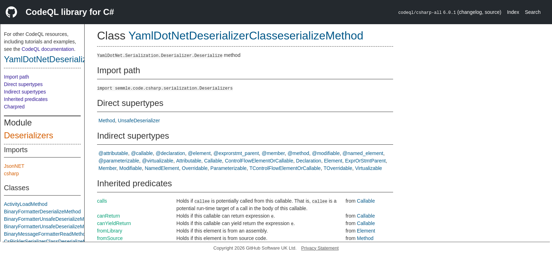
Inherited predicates (26, 99)
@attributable (113, 153)
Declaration (308, 161)
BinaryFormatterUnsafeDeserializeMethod (50, 219)
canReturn (108, 216)
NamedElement (162, 168)
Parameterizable (228, 168)
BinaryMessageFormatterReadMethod (46, 234)
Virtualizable (368, 168)
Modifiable (130, 168)
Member (107, 168)
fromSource (110, 238)
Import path (16, 77)
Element (333, 161)
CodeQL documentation (48, 49)
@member (273, 153)
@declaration (170, 153)
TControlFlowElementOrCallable (285, 168)
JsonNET (14, 166)
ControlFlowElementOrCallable (259, 161)
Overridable (195, 168)
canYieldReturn (114, 223)
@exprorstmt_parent (236, 153)
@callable (142, 153)
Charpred (14, 107)
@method (298, 153)
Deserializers (28, 135)
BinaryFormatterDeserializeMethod (42, 211)
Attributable (189, 161)
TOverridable (337, 168)
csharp (11, 173)
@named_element (363, 153)
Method (106, 120)
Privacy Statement (320, 248)
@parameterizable (118, 161)
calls (102, 201)
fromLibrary (109, 231)
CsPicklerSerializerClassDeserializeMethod (51, 241)
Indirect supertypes (25, 92)
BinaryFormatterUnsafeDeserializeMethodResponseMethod (69, 226)
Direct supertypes (23, 84)
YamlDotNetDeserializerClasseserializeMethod (245, 35)
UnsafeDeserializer (139, 120)
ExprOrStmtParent (365, 161)
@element (199, 153)
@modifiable (326, 153)
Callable (213, 161)
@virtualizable (157, 161)
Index (513, 12)
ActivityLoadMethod (25, 204)
